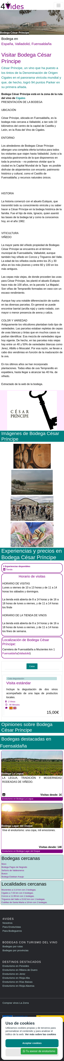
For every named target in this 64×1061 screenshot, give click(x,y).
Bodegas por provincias (15, 950)
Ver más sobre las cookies (40, 1034)
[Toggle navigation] (58, 5)
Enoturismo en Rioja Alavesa (18, 985)
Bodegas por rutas (12, 946)
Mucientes (6, 890)
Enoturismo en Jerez (13, 973)
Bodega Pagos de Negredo (14, 867)
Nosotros (7, 922)
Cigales (20, 98)
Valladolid (22, 44)
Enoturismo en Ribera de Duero (19, 969)
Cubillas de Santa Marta (12, 902)
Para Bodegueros (12, 930)
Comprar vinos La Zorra (15, 1002)
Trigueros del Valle (10, 899)
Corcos (4, 896)
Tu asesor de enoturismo (39, 1051)
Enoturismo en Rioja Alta (16, 977)
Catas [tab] (32, 666)
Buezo (4, 873)
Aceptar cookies (32, 1043)
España (7, 44)
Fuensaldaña (41, 44)
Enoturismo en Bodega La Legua (17, 798)
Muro (3, 864)
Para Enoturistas (11, 926)
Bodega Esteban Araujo (12, 876)
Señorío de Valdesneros (12, 870)
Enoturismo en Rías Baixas (17, 981)
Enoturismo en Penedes (15, 966)
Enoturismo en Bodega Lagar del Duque (21, 851)
